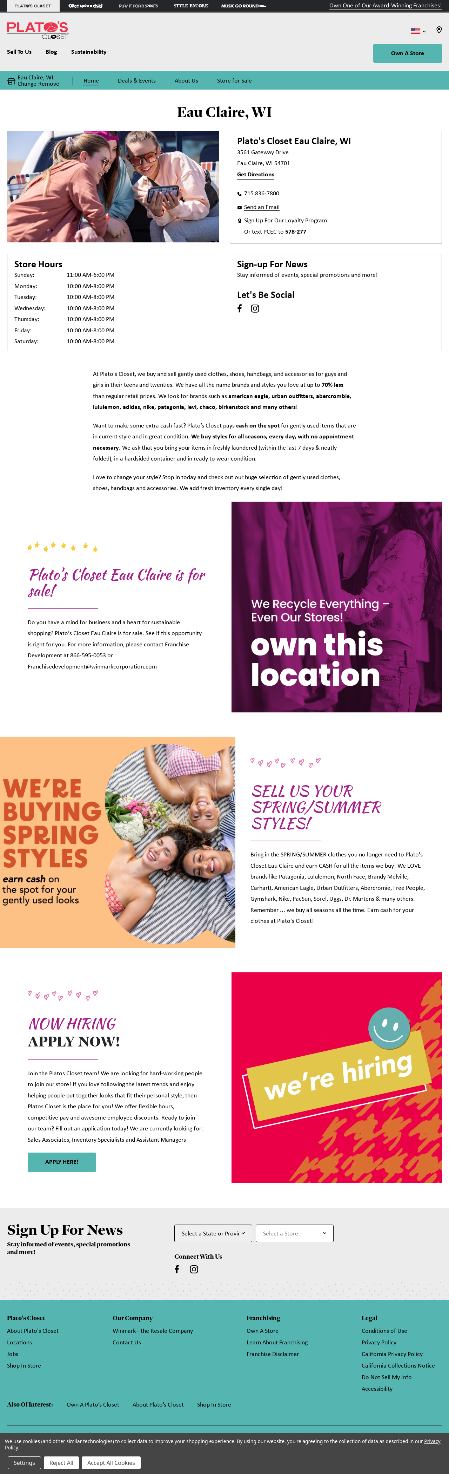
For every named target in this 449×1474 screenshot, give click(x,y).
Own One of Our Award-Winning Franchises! (385, 5)
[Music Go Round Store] (243, 6)
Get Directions (255, 174)
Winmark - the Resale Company (153, 1331)
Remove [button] (48, 84)
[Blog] (51, 54)
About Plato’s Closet (158, 1405)
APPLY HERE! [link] (62, 1162)
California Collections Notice (398, 1366)
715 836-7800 (261, 193)
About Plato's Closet (33, 1331)
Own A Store (407, 53)
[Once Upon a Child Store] (86, 6)
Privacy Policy (379, 1342)
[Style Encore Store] (191, 6)
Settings (24, 1463)
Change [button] (27, 84)
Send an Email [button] (262, 207)
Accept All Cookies (111, 1463)
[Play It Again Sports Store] (138, 6)
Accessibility (377, 1389)
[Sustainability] (89, 54)
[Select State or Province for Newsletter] (213, 1233)
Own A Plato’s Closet (93, 1405)
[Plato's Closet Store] (33, 6)
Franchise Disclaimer (273, 1354)
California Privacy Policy (392, 1354)
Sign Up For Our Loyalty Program (285, 220)
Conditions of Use (384, 1331)
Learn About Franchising (277, 1342)
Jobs (12, 1354)
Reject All (61, 1463)
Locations (19, 1342)
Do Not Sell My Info (387, 1377)
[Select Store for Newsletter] (295, 1233)
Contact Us (127, 1342)
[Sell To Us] (23, 54)
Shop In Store (24, 1366)
